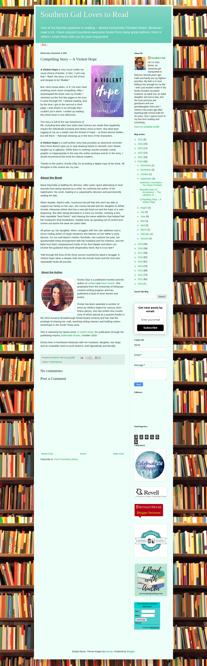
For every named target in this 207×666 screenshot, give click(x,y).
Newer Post (47, 454)
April (143, 225)
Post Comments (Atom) (66, 459)
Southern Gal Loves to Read (84, 14)
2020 (140, 161)
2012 (140, 275)
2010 (140, 283)
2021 (140, 157)
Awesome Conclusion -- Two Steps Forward (152, 184)
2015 (140, 261)
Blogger (130, 651)
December (145, 165)
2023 (140, 148)
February (145, 234)
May (142, 221)
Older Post (118, 454)
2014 (140, 266)
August (144, 207)
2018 (140, 248)
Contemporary (55, 362)
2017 (140, 253)
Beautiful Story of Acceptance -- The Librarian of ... (150, 192)
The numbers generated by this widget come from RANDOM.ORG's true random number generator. (147, 618)
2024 (140, 144)
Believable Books (70, 335)
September (146, 178)
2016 (140, 257)
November (145, 169)
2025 (140, 139)
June (143, 216)
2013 (140, 270)
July (142, 212)
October (144, 174)
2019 (140, 244)
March (143, 229)
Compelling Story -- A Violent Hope (150, 200)
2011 (140, 279)
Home (83, 454)
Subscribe (150, 327)
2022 (140, 152)
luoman (109, 651)
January (144, 238)
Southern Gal (158, 58)
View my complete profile (146, 126)
